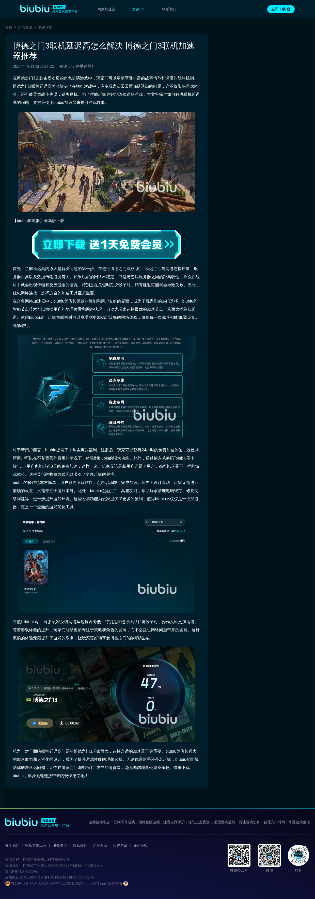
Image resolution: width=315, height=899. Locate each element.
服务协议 (60, 845)
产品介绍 (100, 845)
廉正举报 (140, 845)
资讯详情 (45, 27)
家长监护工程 (35, 845)
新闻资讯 (25, 27)
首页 (8, 27)
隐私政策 (80, 845)
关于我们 (12, 845)
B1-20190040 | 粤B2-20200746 (69, 878)
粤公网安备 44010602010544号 (33, 883)
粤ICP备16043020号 (21, 872)
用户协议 (120, 845)
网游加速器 (106, 9)
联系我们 (169, 9)
